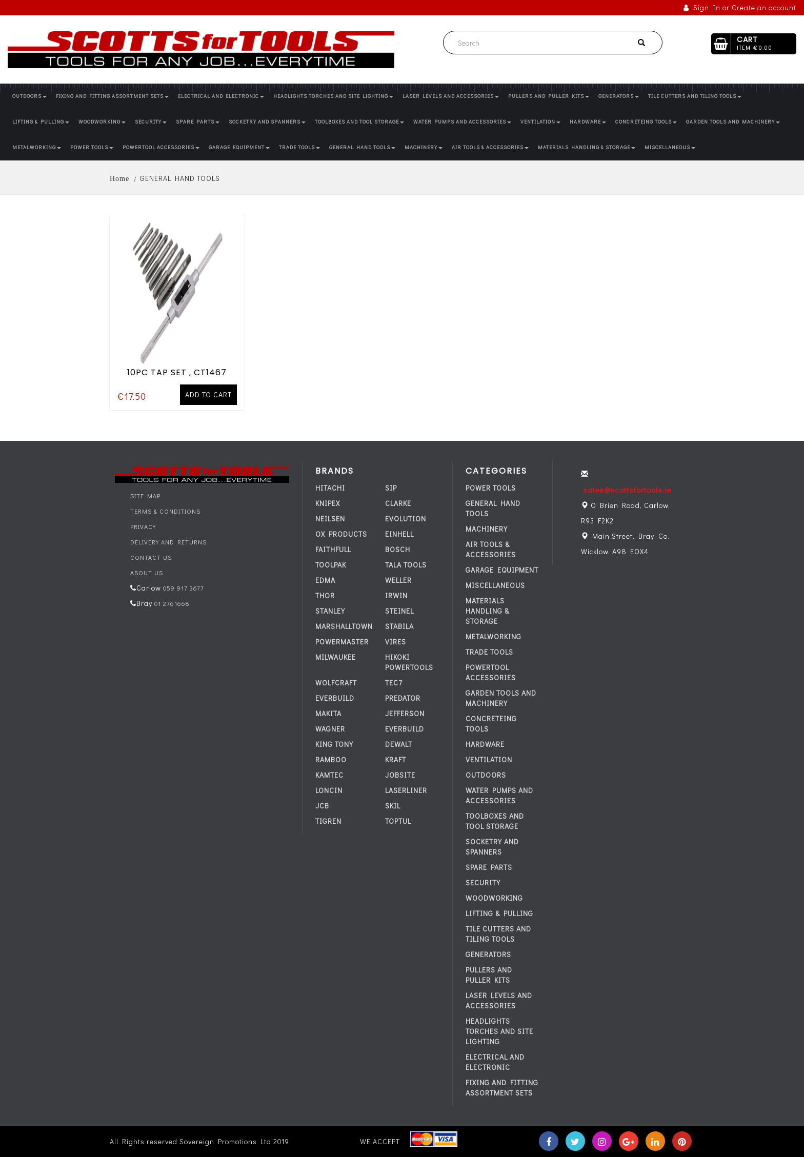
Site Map (145, 496)
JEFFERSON (405, 713)
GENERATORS (618, 96)
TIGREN (328, 821)
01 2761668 (170, 603)
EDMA (325, 580)
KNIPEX (327, 503)
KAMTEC (329, 775)
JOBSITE (400, 775)
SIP (391, 488)
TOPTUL (398, 821)
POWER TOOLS (91, 147)
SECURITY (151, 121)
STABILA (399, 626)
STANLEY (330, 611)
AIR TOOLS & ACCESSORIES (490, 147)
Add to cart (208, 393)
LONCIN (329, 790)
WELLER (398, 580)
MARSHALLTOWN (344, 626)
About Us (146, 573)
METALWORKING (36, 147)
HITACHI (330, 488)
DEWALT (398, 744)
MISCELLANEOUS (670, 147)
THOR (325, 595)
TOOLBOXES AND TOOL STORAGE (359, 121)
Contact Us (151, 557)
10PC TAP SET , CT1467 (177, 371)
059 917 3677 (182, 588)
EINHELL (399, 534)
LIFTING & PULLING (40, 121)
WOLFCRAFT (336, 682)
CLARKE (398, 503)
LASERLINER (406, 790)
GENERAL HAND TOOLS (362, 147)
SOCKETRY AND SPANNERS (267, 121)
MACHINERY (424, 147)
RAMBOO (331, 759)
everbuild (334, 698)
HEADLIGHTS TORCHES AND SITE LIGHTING (333, 96)
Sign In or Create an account (740, 7)
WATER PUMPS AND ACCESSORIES (462, 121)
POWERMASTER (342, 641)
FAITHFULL (333, 549)
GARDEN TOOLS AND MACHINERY (733, 121)
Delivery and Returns (168, 542)
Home (119, 178)
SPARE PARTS (197, 121)
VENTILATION (540, 121)
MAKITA (328, 713)
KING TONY (334, 744)
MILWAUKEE (335, 657)
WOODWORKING (102, 121)
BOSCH (397, 549)
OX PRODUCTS (341, 534)
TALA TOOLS (406, 565)
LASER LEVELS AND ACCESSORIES (451, 96)
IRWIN (396, 595)
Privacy (143, 526)
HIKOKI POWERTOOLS (409, 662)
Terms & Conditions (165, 511)
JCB (322, 805)
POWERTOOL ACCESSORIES (161, 147)
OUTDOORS (29, 96)
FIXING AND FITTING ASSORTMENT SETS (112, 96)
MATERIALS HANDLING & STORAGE (586, 147)
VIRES (395, 641)
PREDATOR (402, 698)
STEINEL (399, 611)
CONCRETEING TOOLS (646, 121)
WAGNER (330, 729)
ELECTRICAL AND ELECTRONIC (221, 96)
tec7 (394, 682)
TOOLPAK (330, 565)
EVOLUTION (405, 518)
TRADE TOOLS (299, 147)
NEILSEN (330, 518)
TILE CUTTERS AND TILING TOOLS (694, 96)
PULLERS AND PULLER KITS (548, 96)
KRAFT (395, 759)
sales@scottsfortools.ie (627, 489)
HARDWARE (588, 121)
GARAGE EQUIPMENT (239, 147)
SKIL (392, 805)
